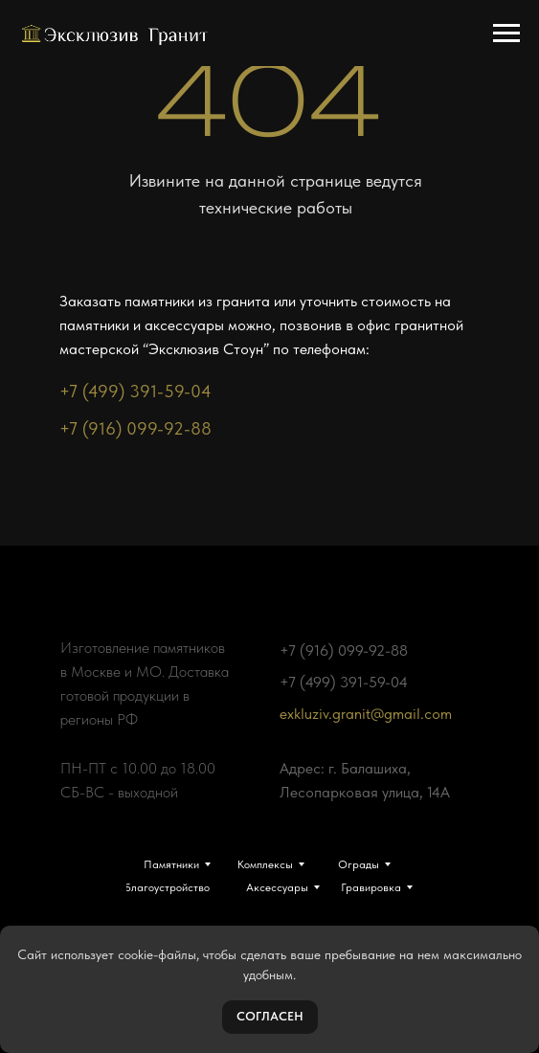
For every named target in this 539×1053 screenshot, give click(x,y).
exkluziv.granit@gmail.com (366, 714)
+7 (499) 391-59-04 (135, 391)
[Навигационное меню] (506, 33)
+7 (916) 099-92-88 (135, 428)
